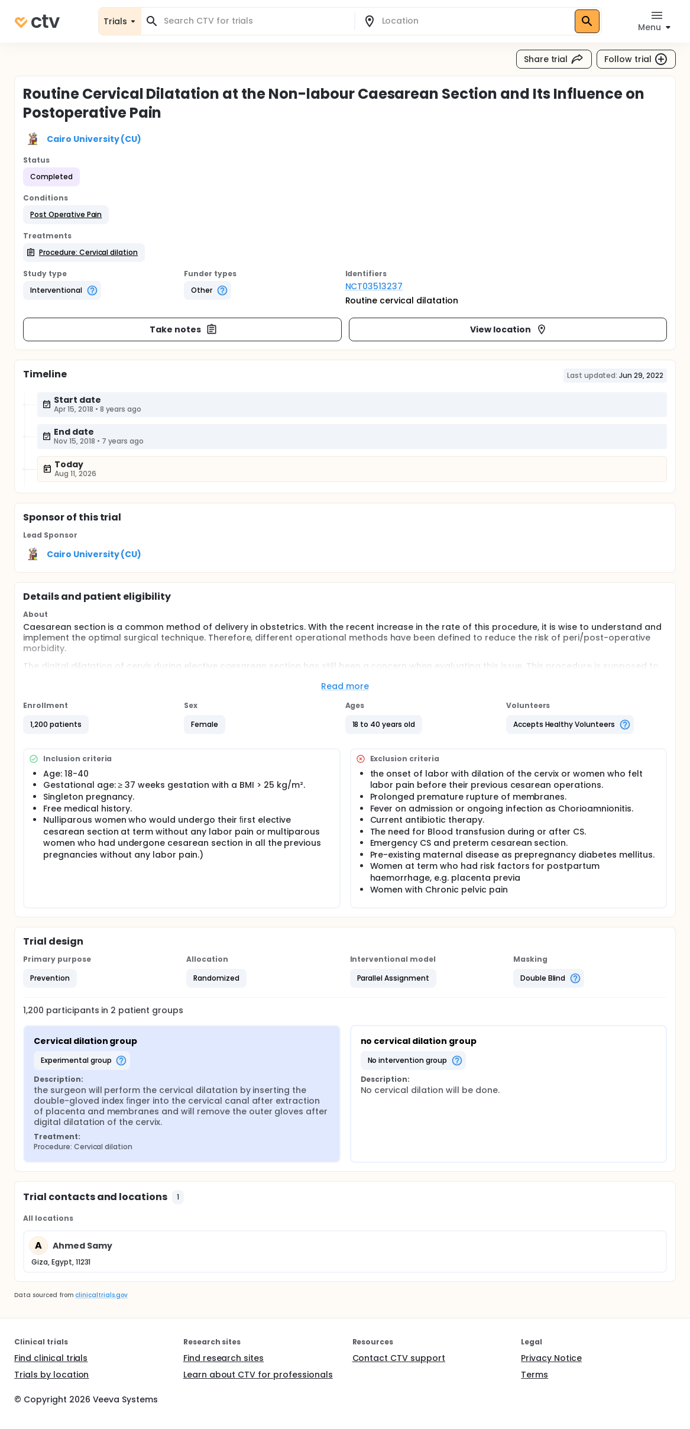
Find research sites (223, 1358)
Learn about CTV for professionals (258, 1374)
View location (509, 329)
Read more (345, 686)
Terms (534, 1374)
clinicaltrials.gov (101, 1295)
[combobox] (255, 21)
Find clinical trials (51, 1358)
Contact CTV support (398, 1358)
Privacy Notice (551, 1358)
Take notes (184, 329)
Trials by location (51, 1374)
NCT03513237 (374, 286)
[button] (66, 214)
